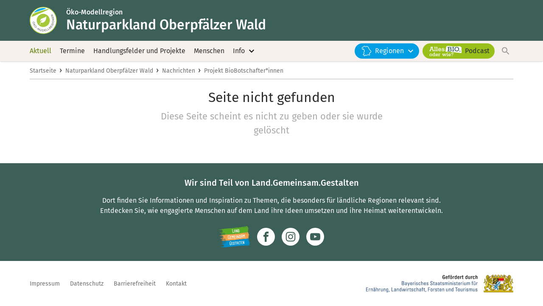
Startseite (43, 70)
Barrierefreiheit (135, 283)
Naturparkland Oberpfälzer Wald (109, 70)
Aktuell (40, 51)
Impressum (45, 283)
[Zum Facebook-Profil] (266, 237)
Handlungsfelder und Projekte (139, 51)
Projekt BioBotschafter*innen (243, 70)
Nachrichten (178, 70)
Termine (72, 51)
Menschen (209, 51)
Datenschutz (87, 283)
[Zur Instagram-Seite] (290, 237)
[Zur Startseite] (48, 20)
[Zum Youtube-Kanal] (315, 237)
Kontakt (176, 283)
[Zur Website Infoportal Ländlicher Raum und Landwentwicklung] (234, 236)
